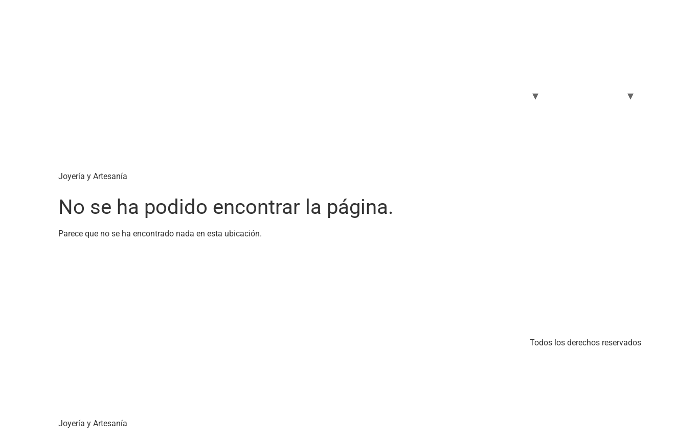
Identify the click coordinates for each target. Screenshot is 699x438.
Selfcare (568, 95)
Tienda (435, 95)
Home (397, 95)
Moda (609, 95)
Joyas (514, 95)
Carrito (475, 95)
